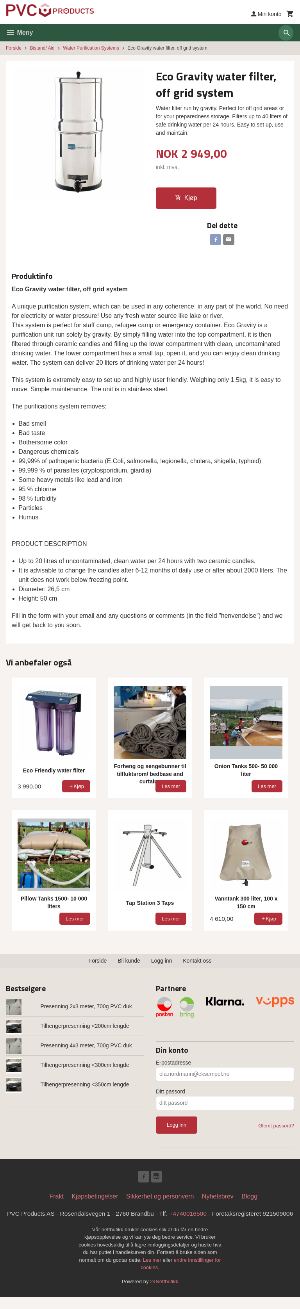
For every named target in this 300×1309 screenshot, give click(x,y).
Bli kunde (129, 962)
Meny (19, 32)
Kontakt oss (197, 962)
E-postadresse (173, 1064)
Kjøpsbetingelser (94, 1198)
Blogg (249, 1198)
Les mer (153, 1272)
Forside (13, 48)
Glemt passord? (276, 1127)
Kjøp (186, 197)
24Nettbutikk (164, 1294)
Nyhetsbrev (218, 1198)
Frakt (56, 1198)
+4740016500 (205, 1216)
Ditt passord (170, 1093)
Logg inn (161, 962)
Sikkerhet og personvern (160, 1198)
